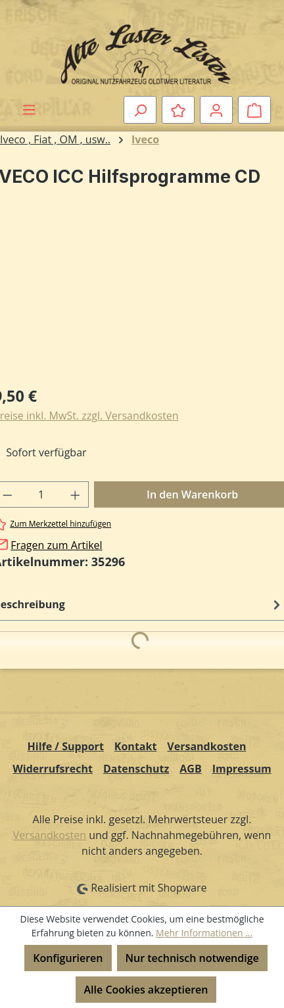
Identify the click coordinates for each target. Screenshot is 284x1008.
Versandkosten (206, 746)
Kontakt (135, 746)
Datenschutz (136, 768)
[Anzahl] (41, 494)
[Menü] (29, 109)
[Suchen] (140, 110)
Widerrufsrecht (52, 768)
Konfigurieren (68, 958)
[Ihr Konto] (216, 110)
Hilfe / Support (66, 746)
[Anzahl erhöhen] (75, 494)
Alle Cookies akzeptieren (146, 989)
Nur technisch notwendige (192, 958)
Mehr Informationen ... (204, 932)
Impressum (242, 768)
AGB (190, 768)
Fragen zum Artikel (56, 545)
